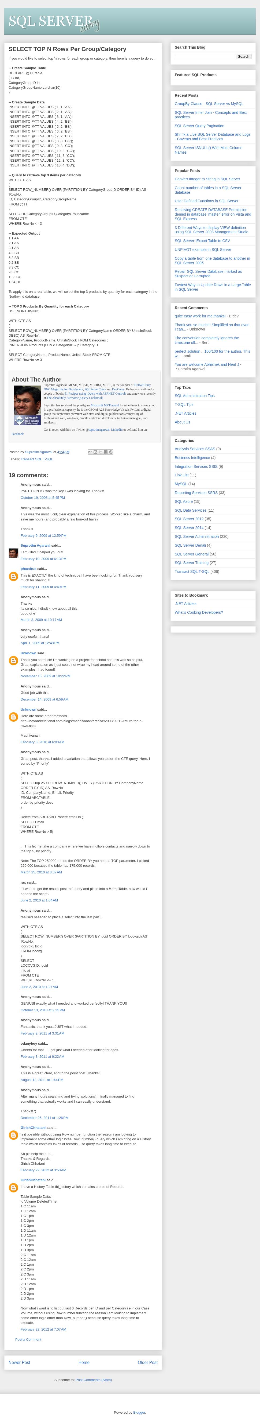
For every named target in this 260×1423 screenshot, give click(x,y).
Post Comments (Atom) (94, 1380)
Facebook (18, 434)
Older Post (148, 1362)
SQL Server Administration (197, 536)
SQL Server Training (192, 563)
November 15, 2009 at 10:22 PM (45, 676)
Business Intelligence (192, 458)
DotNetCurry (142, 385)
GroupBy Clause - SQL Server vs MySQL (209, 104)
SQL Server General (192, 554)
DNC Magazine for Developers (63, 389)
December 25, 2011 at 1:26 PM (45, 1118)
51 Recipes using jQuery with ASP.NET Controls (95, 393)
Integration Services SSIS (196, 466)
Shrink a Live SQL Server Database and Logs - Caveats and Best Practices (213, 136)
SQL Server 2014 (189, 528)
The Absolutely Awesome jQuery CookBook (75, 398)
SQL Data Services (191, 510)
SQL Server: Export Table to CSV (202, 241)
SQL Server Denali (190, 545)
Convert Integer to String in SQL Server (207, 179)
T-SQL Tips (184, 404)
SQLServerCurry (95, 389)
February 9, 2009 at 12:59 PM (43, 536)
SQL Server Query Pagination (199, 126)
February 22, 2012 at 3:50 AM (43, 1170)
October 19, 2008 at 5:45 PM (43, 498)
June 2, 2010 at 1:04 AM (39, 900)
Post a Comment (28, 1340)
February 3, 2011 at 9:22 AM (42, 1057)
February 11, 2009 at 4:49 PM (43, 587)
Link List (181, 475)
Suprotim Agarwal (35, 545)
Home (84, 1362)
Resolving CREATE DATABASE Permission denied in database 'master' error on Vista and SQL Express (213, 214)
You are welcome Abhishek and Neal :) (207, 364)
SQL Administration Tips (195, 396)
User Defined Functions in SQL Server (207, 201)
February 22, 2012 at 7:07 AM (43, 1329)
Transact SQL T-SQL (37, 459)
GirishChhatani (33, 1128)
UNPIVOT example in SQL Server (203, 249)
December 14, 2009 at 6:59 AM (44, 699)
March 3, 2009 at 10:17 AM (41, 620)
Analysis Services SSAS (195, 449)
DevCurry (118, 389)
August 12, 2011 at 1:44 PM (42, 1080)
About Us (182, 422)
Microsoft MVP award (105, 405)
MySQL (181, 484)
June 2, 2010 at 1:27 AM (39, 987)
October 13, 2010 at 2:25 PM (43, 1010)
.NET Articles (185, 413)
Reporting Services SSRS (196, 493)
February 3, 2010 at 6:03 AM (42, 742)
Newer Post (19, 1362)
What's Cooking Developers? (199, 612)
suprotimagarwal (99, 429)
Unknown (28, 653)
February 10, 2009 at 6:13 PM (43, 559)
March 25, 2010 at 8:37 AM (41, 872)
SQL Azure (184, 501)
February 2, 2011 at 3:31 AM (42, 1033)
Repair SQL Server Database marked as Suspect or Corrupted (208, 273)
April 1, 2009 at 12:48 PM (40, 643)
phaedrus (28, 569)
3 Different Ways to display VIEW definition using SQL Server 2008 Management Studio (211, 229)
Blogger (139, 1412)
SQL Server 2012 (189, 519)
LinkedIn (117, 429)
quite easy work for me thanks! (200, 316)
